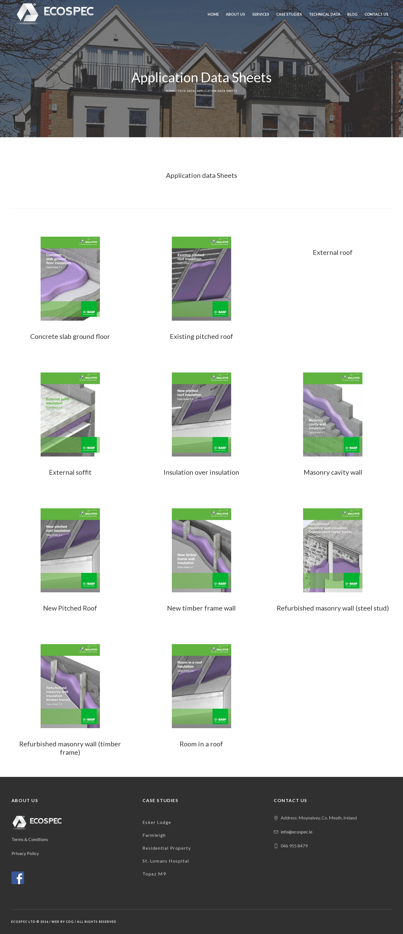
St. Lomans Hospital (165, 860)
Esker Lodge (156, 822)
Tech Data (185, 90)
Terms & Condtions (29, 839)
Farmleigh (154, 835)
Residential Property (166, 848)
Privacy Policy (25, 853)
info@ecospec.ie (296, 831)
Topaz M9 (154, 873)
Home (170, 90)
